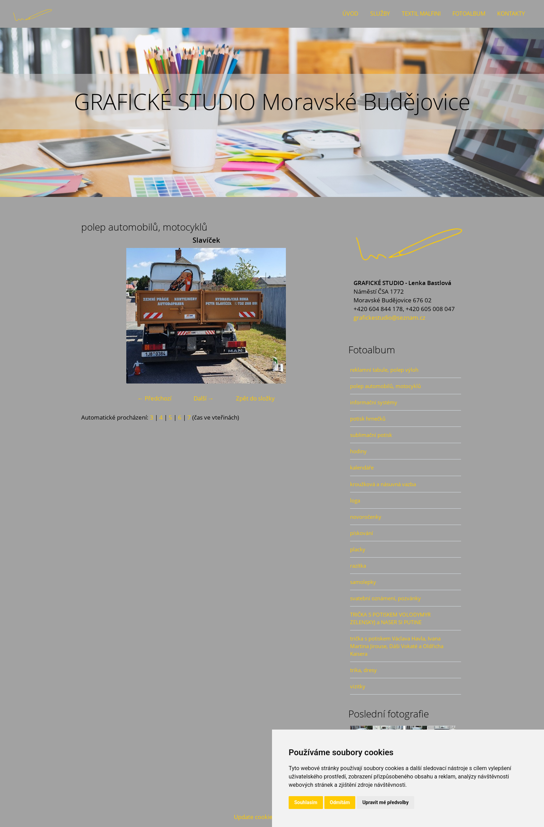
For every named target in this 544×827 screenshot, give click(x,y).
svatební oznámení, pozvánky (385, 598)
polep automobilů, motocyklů (385, 385)
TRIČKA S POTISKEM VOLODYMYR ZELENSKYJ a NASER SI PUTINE (390, 618)
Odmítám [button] (340, 802)
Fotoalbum (468, 13)
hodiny (358, 451)
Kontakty (511, 13)
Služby (380, 13)
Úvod (350, 13)
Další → (204, 398)
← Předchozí (154, 398)
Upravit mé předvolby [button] (385, 802)
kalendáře (362, 467)
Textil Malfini (421, 13)
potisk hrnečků (367, 418)
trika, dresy (363, 669)
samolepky (363, 581)
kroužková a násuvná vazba (383, 484)
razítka (358, 565)
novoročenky (365, 516)
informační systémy (373, 402)
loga (355, 500)
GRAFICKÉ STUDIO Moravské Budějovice (272, 101)
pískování (361, 532)
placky (357, 549)
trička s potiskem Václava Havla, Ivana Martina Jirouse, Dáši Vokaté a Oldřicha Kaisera (396, 646)
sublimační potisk (371, 434)
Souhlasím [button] (305, 802)
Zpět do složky (255, 398)
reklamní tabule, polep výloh (384, 369)
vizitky (357, 686)
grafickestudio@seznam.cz (389, 317)
